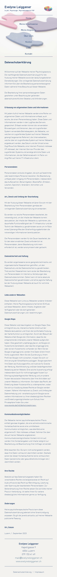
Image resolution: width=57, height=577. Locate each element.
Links (28, 48)
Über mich (28, 36)
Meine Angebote (28, 30)
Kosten (28, 42)
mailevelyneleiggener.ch (28, 558)
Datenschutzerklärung (22, 572)
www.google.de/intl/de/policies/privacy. (20, 405)
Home (28, 18)
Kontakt (28, 54)
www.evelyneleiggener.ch (28, 561)
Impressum (39, 572)
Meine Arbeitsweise (28, 24)
